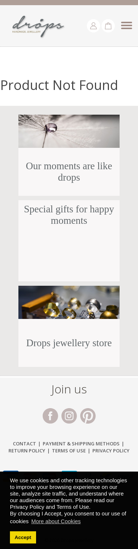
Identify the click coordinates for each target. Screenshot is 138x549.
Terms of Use (69, 450)
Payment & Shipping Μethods (81, 443)
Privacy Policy (111, 450)
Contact (24, 443)
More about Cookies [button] (56, 521)
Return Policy (26, 450)
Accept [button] (23, 537)
